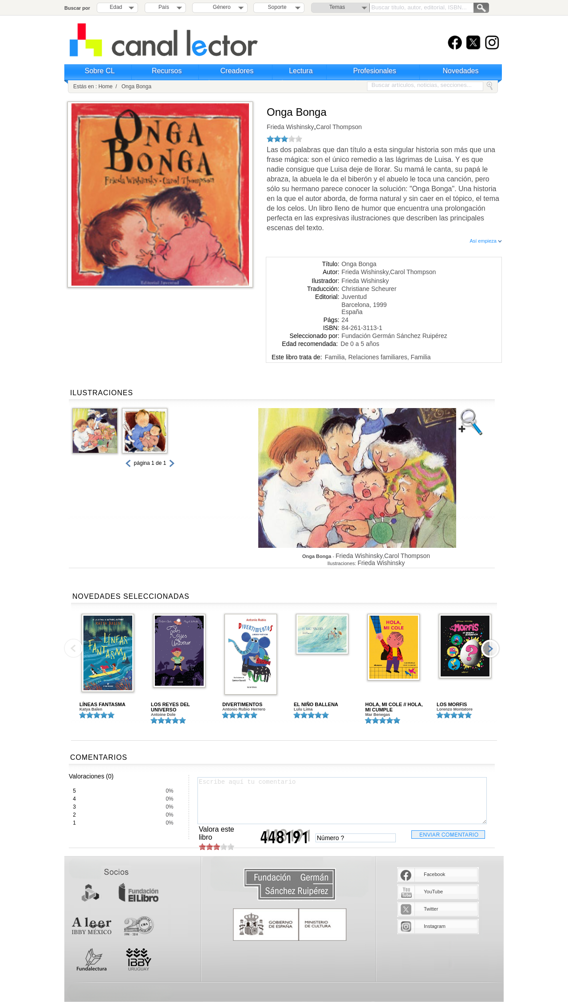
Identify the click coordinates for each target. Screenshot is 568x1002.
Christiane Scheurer (369, 288)
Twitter (431, 909)
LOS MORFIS (452, 704)
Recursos (167, 71)
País (163, 7)
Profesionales (374, 71)
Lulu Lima (303, 709)
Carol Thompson (339, 126)
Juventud (354, 296)
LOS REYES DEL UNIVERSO (170, 707)
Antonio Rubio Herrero (243, 709)
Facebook (434, 874)
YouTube (433, 891)
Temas (337, 7)
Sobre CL (100, 71)
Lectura (300, 71)
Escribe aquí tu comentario (342, 800)
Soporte (277, 7)
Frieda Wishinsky (290, 126)
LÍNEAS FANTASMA (102, 704)
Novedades (461, 71)
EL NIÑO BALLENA (316, 704)
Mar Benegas (377, 714)
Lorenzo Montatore (455, 709)
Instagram (435, 926)
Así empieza (485, 241)
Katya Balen (91, 709)
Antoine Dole (163, 714)
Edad (116, 7)
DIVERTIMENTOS (242, 704)
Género (220, 7)
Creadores (237, 71)
